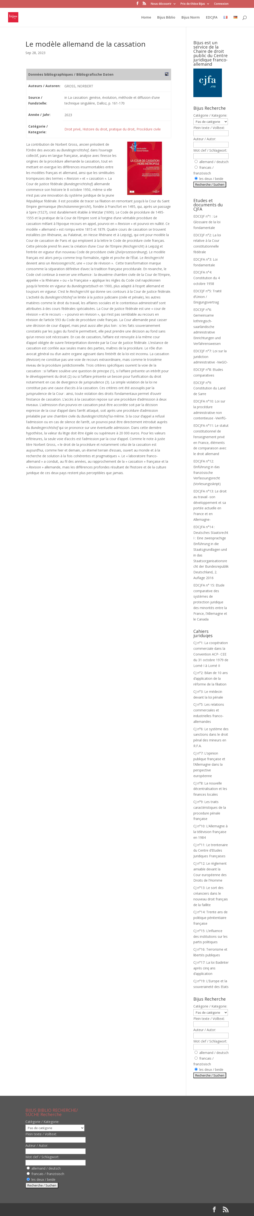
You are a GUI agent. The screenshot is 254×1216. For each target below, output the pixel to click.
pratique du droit (122, 129)
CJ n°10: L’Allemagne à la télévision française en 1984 (210, 832)
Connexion (221, 4)
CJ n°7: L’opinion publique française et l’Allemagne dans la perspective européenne (209, 764)
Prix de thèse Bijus (193, 4)
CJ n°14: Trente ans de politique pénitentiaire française (210, 918)
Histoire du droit (95, 129)
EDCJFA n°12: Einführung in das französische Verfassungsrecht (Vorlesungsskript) (207, 472)
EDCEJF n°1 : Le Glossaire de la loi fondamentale (206, 222)
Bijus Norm (190, 18)
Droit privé (72, 129)
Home (146, 18)
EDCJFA (211, 18)
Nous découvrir (161, 4)
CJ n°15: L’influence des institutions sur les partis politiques (210, 936)
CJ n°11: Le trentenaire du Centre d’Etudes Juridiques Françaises (210, 851)
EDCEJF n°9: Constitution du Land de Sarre (209, 388)
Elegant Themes (56, 1209)
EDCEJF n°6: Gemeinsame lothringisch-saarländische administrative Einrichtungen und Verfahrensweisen (207, 326)
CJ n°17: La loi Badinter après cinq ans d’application (211, 968)
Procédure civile (149, 129)
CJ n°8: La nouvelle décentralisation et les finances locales (210, 789)
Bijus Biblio (166, 18)
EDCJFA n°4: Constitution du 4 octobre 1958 (206, 278)
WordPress (103, 1209)
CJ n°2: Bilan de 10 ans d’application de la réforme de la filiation (210, 678)
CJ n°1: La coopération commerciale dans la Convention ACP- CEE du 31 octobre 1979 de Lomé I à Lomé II (210, 654)
